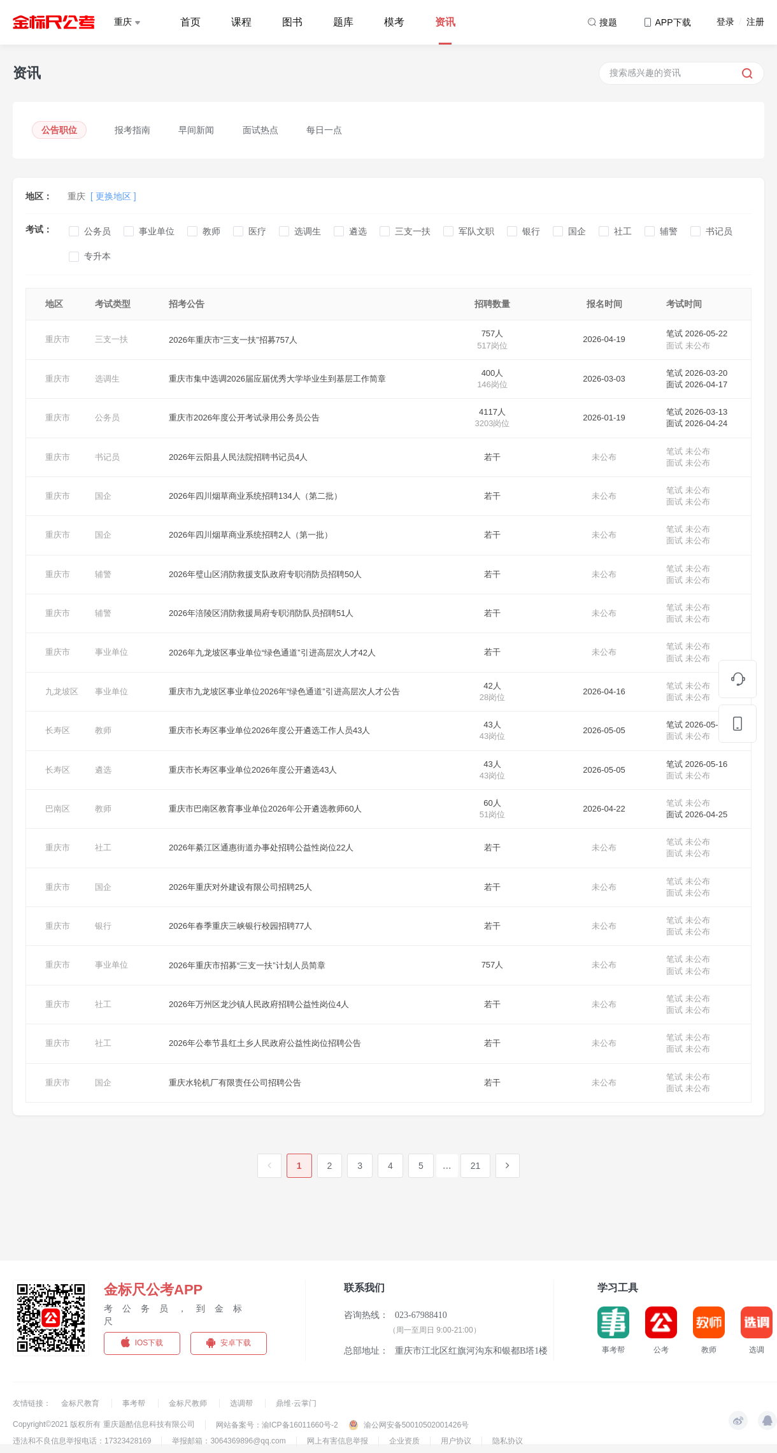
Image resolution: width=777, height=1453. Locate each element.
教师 (211, 231)
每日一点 (324, 130)
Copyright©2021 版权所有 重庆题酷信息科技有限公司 (104, 1424)
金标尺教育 (81, 1403)
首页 (190, 22)
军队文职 (476, 231)
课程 (241, 22)
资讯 (445, 22)
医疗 (257, 231)
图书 (292, 22)
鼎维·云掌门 (296, 1403)
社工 (623, 231)
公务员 (97, 231)
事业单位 (157, 231)
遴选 (358, 231)
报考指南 (132, 130)
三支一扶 (413, 231)
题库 (343, 22)
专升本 (97, 256)
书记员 (719, 231)
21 (476, 1166)
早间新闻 (196, 130)
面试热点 (260, 130)
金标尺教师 (189, 1403)
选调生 (307, 231)
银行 (531, 231)
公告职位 (59, 130)
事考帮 (134, 1403)
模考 (394, 22)
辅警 (669, 231)
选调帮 (242, 1403)
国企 (577, 231)
